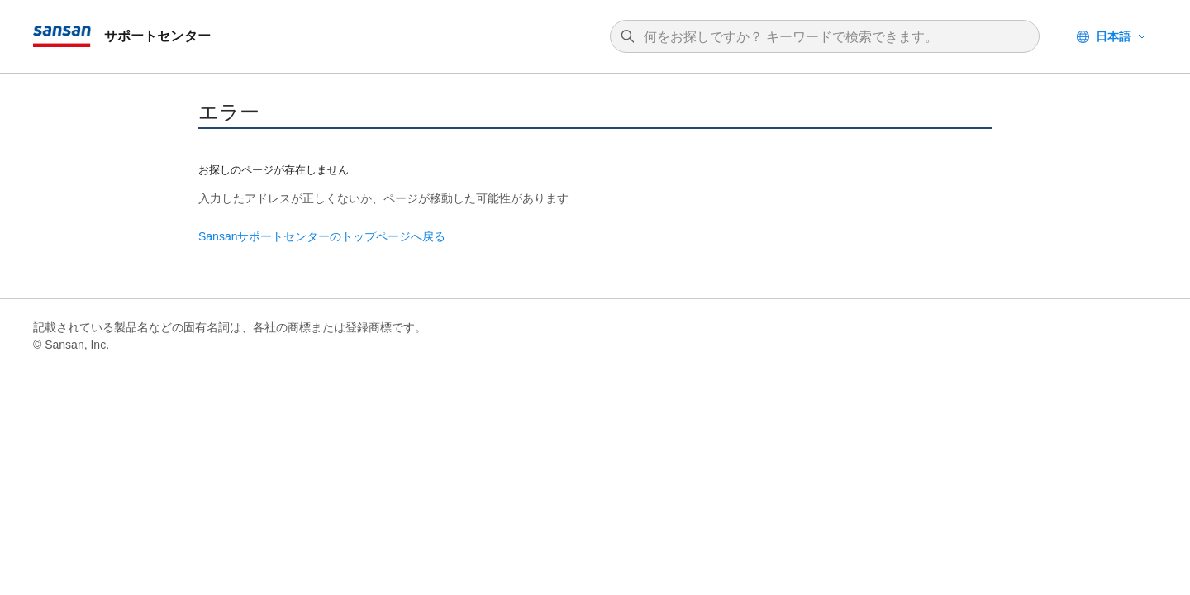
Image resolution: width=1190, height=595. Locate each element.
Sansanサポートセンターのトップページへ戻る (321, 236)
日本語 (1113, 36)
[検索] (833, 37)
